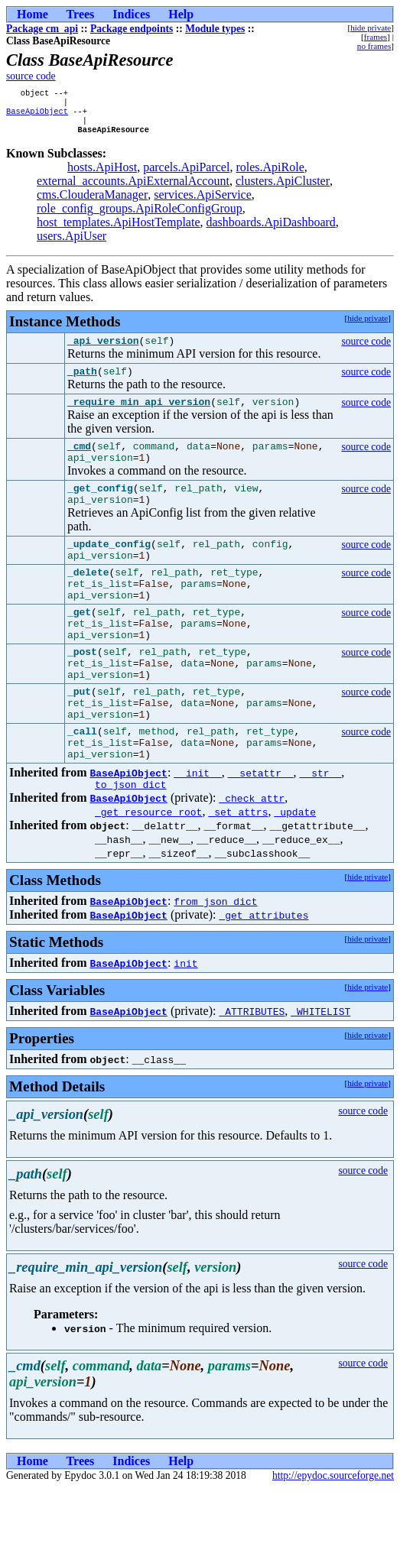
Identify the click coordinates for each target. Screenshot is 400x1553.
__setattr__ (261, 835)
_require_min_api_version (138, 416)
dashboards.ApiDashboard (271, 229)
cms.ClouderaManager (92, 202)
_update (295, 876)
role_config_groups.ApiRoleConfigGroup (139, 215)
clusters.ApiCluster (283, 188)
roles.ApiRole (270, 174)
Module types (215, 28)
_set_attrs (238, 876)
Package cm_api (42, 28)
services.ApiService (203, 202)
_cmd (79, 462)
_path (82, 383)
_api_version (103, 350)
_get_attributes (263, 980)
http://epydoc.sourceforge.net (333, 1540)
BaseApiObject (37, 115)
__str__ (321, 835)
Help (180, 14)
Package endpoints (131, 28)
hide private (370, 27)
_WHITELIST (320, 1076)
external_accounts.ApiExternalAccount (133, 188)
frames (375, 36)
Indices (131, 14)
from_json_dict (215, 966)
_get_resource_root (148, 876)
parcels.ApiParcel (186, 174)
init (185, 1028)
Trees (81, 14)
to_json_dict (131, 849)
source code (31, 76)
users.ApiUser (71, 243)
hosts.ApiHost (102, 174)
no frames (374, 45)
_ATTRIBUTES (252, 1076)
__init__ (197, 835)
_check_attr (252, 863)
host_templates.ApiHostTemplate (118, 229)
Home (32, 14)
